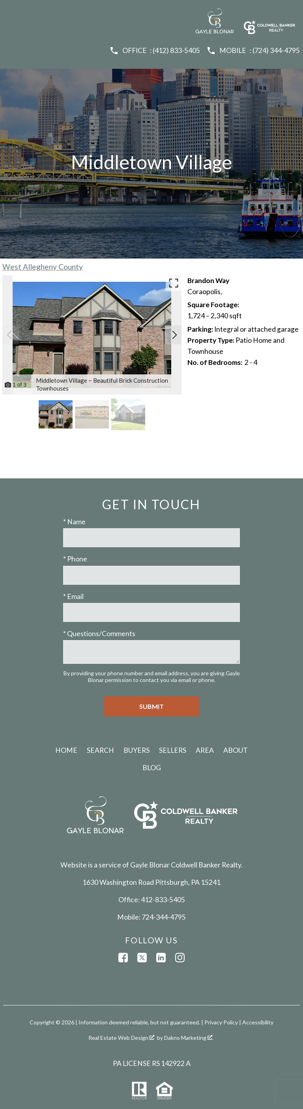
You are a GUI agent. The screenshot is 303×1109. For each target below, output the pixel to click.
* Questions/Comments (99, 633)
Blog (151, 767)
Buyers (136, 750)
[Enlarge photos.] (173, 283)
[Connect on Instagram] (180, 957)
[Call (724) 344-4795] (253, 50)
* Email (73, 596)
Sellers (172, 750)
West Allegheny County (42, 266)
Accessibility (257, 1022)
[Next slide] (174, 334)
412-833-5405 (163, 900)
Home (66, 750)
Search (100, 750)
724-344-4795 (164, 917)
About (235, 750)
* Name (74, 522)
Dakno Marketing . (188, 1037)
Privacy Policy (221, 1022)
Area (205, 750)
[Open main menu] (12, 12)
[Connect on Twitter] (142, 957)
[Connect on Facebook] (123, 957)
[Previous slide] (9, 334)
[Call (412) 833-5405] (154, 50)
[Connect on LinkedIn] (161, 957)
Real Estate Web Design (121, 1037)
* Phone (75, 559)
